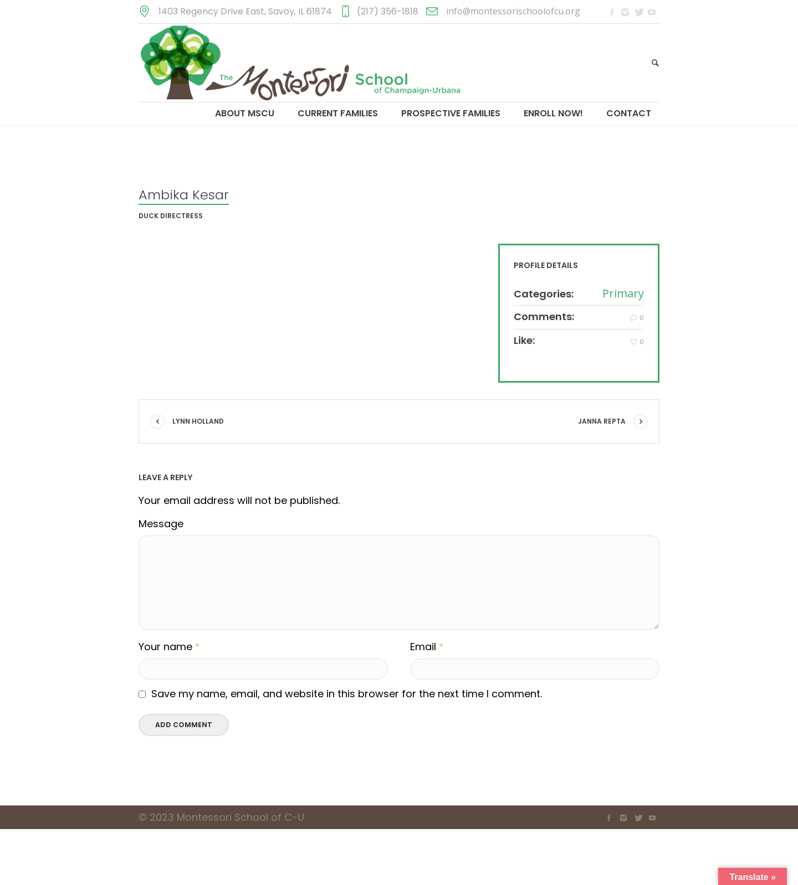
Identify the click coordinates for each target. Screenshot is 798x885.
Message (161, 524)
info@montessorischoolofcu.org (513, 11)
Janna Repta (602, 421)
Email (427, 647)
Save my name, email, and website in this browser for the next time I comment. (346, 694)
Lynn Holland (198, 421)
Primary (623, 293)
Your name (169, 647)
